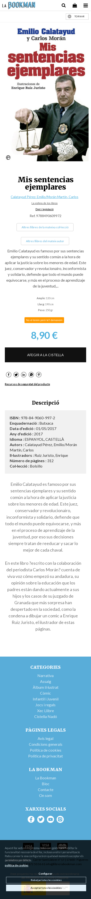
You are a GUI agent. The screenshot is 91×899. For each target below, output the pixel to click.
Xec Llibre (45, 710)
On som (45, 795)
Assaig (45, 681)
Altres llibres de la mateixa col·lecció (45, 227)
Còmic (45, 693)
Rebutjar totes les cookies (46, 880)
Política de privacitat (45, 756)
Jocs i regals (45, 704)
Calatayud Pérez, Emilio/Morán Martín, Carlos (44, 197)
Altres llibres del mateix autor (45, 241)
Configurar (45, 873)
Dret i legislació (44, 209)
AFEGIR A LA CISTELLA (45, 355)
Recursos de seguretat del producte (27, 384)
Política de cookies (45, 750)
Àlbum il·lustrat (45, 687)
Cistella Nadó (45, 716)
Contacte (45, 789)
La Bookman (45, 777)
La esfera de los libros (45, 203)
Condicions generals (45, 744)
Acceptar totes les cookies (46, 887)
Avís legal (45, 738)
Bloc (46, 783)
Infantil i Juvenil (45, 699)
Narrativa (45, 675)
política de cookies (16, 865)
